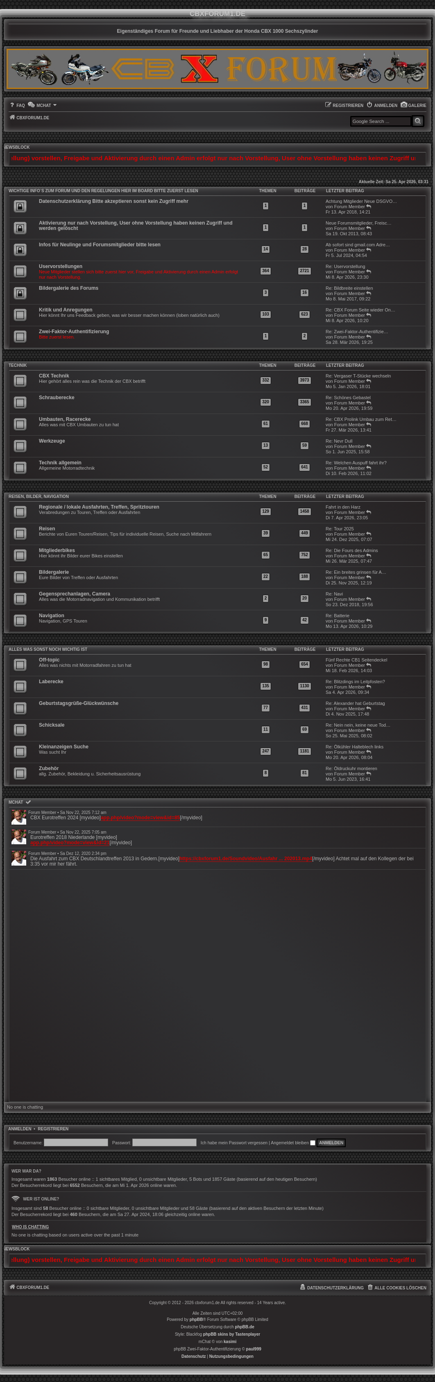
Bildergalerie (54, 572)
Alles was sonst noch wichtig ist (48, 649)
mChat (16, 802)
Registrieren (53, 1129)
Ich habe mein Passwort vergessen (234, 1142)
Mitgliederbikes (57, 550)
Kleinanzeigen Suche (63, 747)
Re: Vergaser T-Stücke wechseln (358, 375)
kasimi (230, 1341)
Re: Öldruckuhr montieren (351, 768)
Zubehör (49, 768)
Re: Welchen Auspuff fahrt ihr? (356, 462)
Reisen (47, 529)
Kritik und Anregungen (66, 310)
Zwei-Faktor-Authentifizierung (74, 331)
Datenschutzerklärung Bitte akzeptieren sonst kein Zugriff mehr (113, 201)
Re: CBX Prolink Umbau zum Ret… (361, 419)
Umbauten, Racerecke (65, 419)
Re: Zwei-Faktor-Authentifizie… (357, 331)
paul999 (253, 1349)
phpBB (196, 1319)
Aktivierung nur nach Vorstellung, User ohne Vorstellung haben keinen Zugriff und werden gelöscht (136, 225)
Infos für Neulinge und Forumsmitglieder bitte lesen (100, 245)
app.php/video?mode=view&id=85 (140, 818)
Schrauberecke (57, 397)
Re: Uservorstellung (345, 266)
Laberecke (51, 681)
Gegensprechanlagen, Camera (74, 594)
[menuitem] (413, 105)
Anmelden (20, 1129)
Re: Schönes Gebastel (348, 397)
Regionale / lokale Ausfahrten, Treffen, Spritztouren (99, 507)
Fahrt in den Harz (343, 507)
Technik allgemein (60, 463)
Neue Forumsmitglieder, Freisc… (359, 222)
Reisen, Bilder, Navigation (39, 496)
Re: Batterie (337, 615)
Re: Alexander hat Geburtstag (355, 703)
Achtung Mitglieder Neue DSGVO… (361, 201)
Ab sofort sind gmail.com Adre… (358, 244)
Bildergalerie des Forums (68, 288)
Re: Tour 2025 (340, 528)
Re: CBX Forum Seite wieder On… (360, 309)
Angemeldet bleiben (293, 1142)
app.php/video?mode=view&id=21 (69, 843)
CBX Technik (54, 376)
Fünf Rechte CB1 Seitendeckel (356, 659)
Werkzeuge (52, 441)
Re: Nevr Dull (339, 441)
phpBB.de (244, 1327)
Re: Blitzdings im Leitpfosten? (355, 681)
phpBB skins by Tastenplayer (231, 1334)
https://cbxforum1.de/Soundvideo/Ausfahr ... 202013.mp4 (245, 858)
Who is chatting (30, 1227)
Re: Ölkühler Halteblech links (354, 746)
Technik (18, 365)
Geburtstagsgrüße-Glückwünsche (78, 703)
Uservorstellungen (60, 266)
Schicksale (52, 725)
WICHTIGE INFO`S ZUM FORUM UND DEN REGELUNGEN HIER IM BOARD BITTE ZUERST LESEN (103, 191)
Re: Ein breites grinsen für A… (356, 572)
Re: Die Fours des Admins (352, 550)
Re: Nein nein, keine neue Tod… (358, 725)
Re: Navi (334, 593)
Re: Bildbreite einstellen (349, 288)
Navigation (51, 615)
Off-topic (49, 660)
